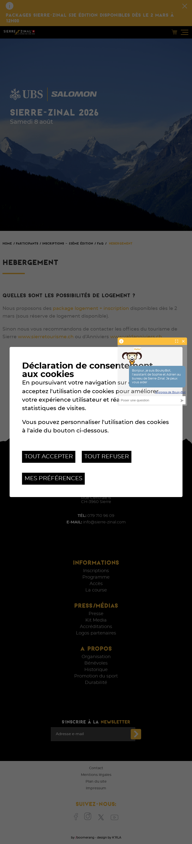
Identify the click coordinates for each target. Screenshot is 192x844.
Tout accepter (49, 457)
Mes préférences (53, 478)
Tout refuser (106, 457)
